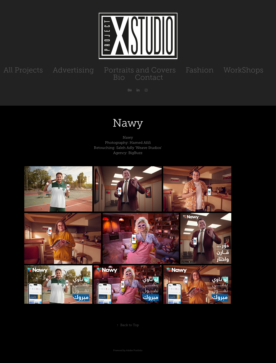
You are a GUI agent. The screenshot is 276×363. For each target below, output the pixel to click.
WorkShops (243, 70)
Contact (149, 77)
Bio (119, 77)
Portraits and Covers (140, 70)
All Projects (23, 70)
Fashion (200, 70)
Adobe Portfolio (134, 350)
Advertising (73, 70)
